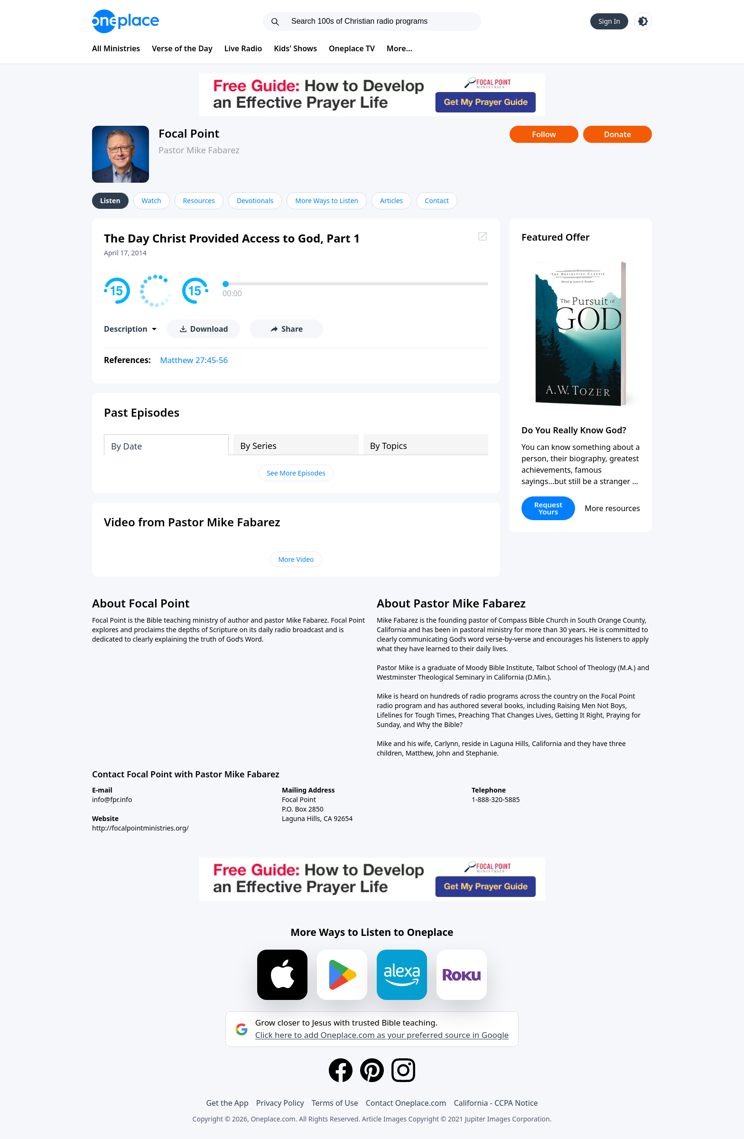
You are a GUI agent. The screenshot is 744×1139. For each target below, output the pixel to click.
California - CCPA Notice (496, 1103)
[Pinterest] (372, 1070)
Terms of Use (335, 1103)
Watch (151, 200)
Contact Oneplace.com (406, 1103)
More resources (612, 508)
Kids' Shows (295, 48)
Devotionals (255, 200)
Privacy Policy (280, 1103)
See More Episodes (296, 472)
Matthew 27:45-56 (194, 360)
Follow (544, 134)
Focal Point (188, 133)
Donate (617, 134)
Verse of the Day (182, 48)
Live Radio (243, 48)
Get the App (227, 1103)
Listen (110, 200)
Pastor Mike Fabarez (199, 150)
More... (399, 48)
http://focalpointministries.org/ (140, 827)
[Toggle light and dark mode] (643, 21)
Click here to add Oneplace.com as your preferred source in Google (382, 1035)
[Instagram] (403, 1070)
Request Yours (548, 508)
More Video (296, 559)
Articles (391, 200)
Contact (437, 200)
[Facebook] (341, 1070)
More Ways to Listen (326, 200)
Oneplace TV (352, 48)
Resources (199, 200)
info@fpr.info (112, 799)
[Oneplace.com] (125, 21)
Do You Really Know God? (573, 430)
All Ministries (116, 48)
